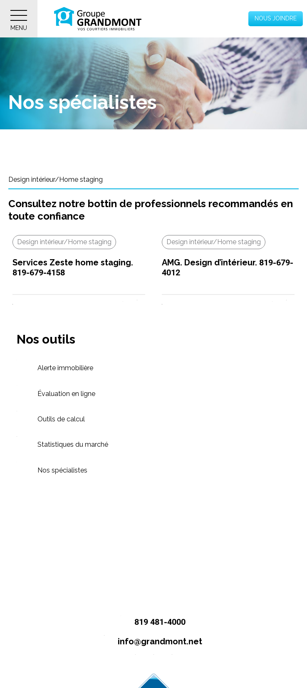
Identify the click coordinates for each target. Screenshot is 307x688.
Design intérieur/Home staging (64, 242)
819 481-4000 (150, 622)
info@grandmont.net (149, 642)
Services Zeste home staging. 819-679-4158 (72, 267)
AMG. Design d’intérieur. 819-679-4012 (227, 267)
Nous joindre (276, 18)
